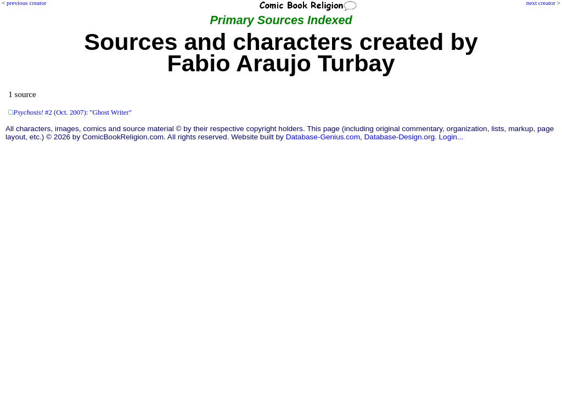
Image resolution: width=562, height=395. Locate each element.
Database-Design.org (399, 137)
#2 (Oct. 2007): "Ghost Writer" (72, 112)
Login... (451, 137)
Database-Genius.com (323, 137)
